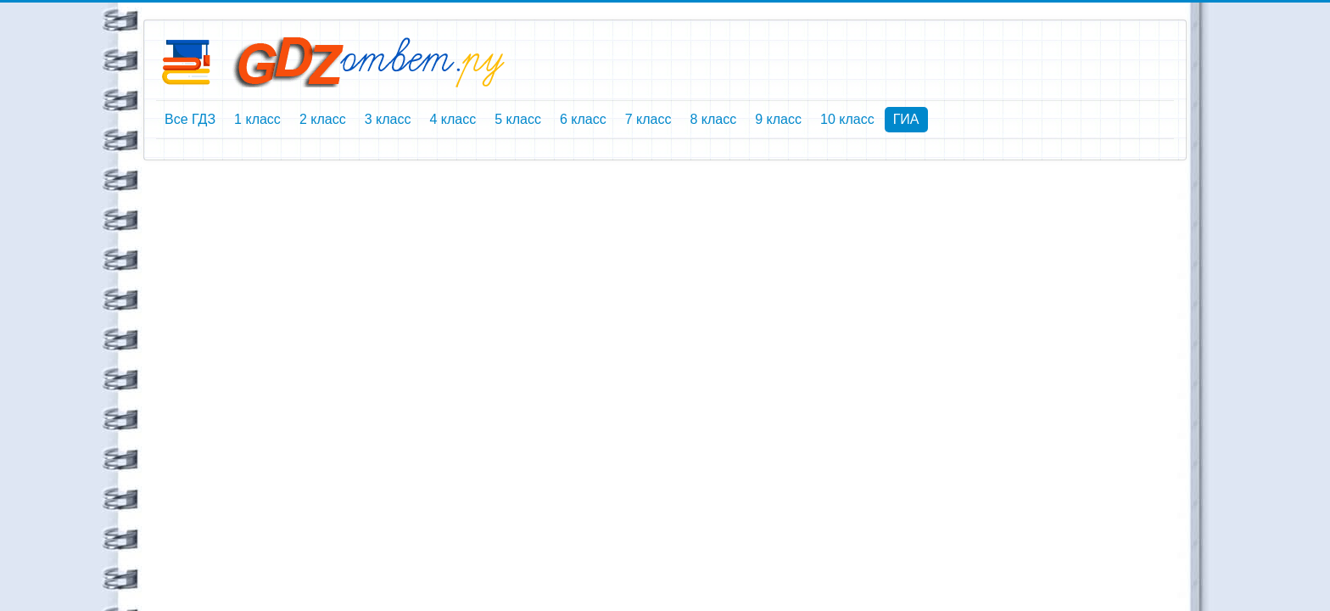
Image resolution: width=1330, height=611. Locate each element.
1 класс (257, 119)
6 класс (583, 119)
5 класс (518, 119)
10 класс (847, 119)
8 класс (713, 119)
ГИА (906, 119)
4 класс (452, 119)
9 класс (778, 119)
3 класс (388, 119)
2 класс (322, 119)
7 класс (648, 119)
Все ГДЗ (190, 119)
